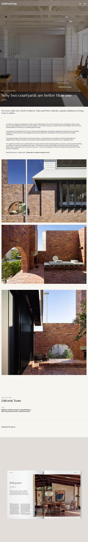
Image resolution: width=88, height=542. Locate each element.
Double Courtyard (13, 409)
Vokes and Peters (24, 411)
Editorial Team (11, 90)
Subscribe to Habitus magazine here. (38, 152)
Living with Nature (25, 409)
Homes (4, 90)
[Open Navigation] (84, 3)
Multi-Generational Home (10, 411)
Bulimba (4, 409)
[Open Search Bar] (80, 3)
